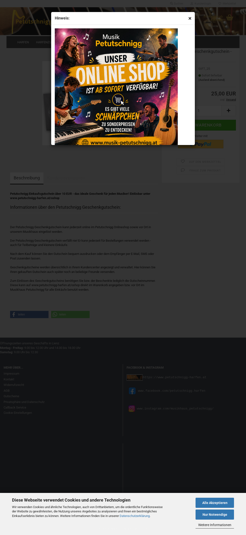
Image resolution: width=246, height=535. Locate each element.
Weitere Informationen (214, 525)
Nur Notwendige (215, 514)
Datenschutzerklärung (135, 516)
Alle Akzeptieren (215, 503)
